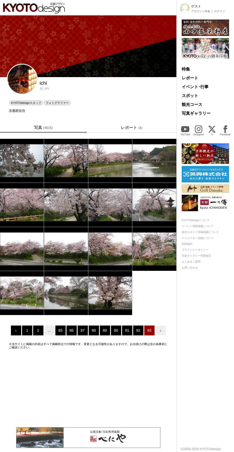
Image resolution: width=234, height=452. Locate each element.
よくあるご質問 (191, 261)
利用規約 (187, 244)
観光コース (192, 104)
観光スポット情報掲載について (200, 232)
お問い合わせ (190, 267)
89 (105, 330)
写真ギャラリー (196, 113)
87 (82, 330)
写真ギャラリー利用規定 (196, 255)
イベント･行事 (195, 87)
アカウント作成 (200, 11)
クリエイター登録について (198, 238)
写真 (43, 127)
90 (116, 330)
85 (60, 330)
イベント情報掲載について (198, 226)
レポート (131, 127)
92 (138, 330)
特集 (186, 69)
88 (94, 330)
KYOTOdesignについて (196, 220)
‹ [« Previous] (16, 330)
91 (127, 330)
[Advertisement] (88, 388)
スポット (190, 95)
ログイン (219, 11)
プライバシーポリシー (195, 249)
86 (71, 330)
